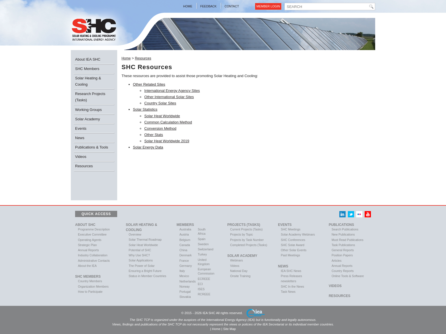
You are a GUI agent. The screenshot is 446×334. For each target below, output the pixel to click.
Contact (231, 6)
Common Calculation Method (168, 122)
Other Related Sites (149, 84)
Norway (184, 286)
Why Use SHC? (139, 255)
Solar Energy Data (148, 147)
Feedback (208, 6)
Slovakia (185, 296)
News (79, 138)
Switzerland (205, 249)
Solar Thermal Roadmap (145, 239)
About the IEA (87, 265)
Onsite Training (240, 276)
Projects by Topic (241, 234)
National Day (238, 271)
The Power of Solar (141, 265)
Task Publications (343, 245)
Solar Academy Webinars (298, 234)
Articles (337, 260)
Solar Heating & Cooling (88, 81)
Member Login (268, 6)
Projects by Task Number (247, 240)
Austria (184, 234)
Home (187, 6)
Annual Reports (88, 250)
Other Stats (153, 135)
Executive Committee (92, 234)
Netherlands (187, 281)
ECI (200, 284)
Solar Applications (141, 260)
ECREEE (204, 279)
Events (80, 128)
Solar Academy (87, 119)
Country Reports (343, 271)
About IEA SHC (87, 59)
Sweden (203, 244)
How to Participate (90, 291)
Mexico (184, 276)
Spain (201, 239)
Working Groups (88, 110)
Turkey (202, 254)
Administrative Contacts (94, 260)
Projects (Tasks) (243, 225)
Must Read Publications (348, 240)
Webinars (236, 260)
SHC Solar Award (292, 245)
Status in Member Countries (147, 276)
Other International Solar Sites (169, 97)
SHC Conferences (293, 240)
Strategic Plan (87, 245)
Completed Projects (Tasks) (248, 245)
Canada (184, 245)
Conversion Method (160, 128)
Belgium (185, 240)
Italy (182, 271)
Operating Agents (89, 240)
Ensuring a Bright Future (145, 271)
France (184, 260)
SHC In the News (292, 286)
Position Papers (342, 255)
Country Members (90, 281)
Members (185, 225)
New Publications (343, 234)
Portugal (185, 291)
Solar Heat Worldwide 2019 (166, 141)
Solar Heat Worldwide (162, 116)
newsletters (288, 281)
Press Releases (291, 276)
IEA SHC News (291, 271)
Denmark (185, 255)
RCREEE (204, 294)
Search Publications (345, 229)
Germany (185, 265)
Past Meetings (290, 255)
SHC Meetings (290, 229)
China (183, 250)
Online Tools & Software (348, 276)
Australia (185, 229)
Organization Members (93, 286)
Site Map (229, 329)
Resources (84, 166)
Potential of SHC (140, 250)
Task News (288, 291)
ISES (201, 289)
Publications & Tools (91, 147)
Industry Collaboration (93, 255)
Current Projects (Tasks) (246, 229)
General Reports (343, 250)
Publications (341, 225)
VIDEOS (335, 286)
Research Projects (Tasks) (90, 97)
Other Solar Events (293, 250)
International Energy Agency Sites (172, 90)
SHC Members (87, 69)
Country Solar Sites (160, 103)
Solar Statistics (145, 109)
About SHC (85, 225)
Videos (80, 156)
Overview (135, 234)
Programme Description (94, 229)
